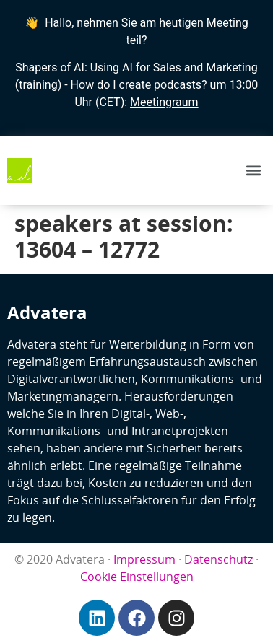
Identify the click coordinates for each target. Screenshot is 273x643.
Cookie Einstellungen (137, 577)
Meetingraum (164, 102)
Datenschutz (218, 559)
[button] (254, 171)
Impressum (144, 559)
